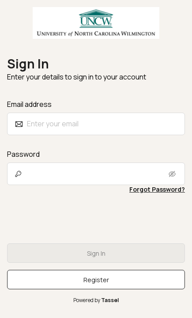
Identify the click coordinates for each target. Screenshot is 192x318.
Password (23, 154)
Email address (29, 104)
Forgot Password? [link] (157, 189)
